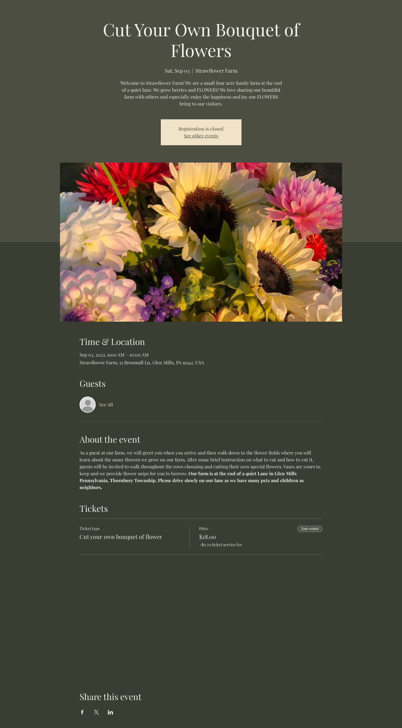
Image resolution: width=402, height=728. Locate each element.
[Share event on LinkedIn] (110, 712)
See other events (201, 136)
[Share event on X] (96, 712)
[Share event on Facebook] (82, 712)
